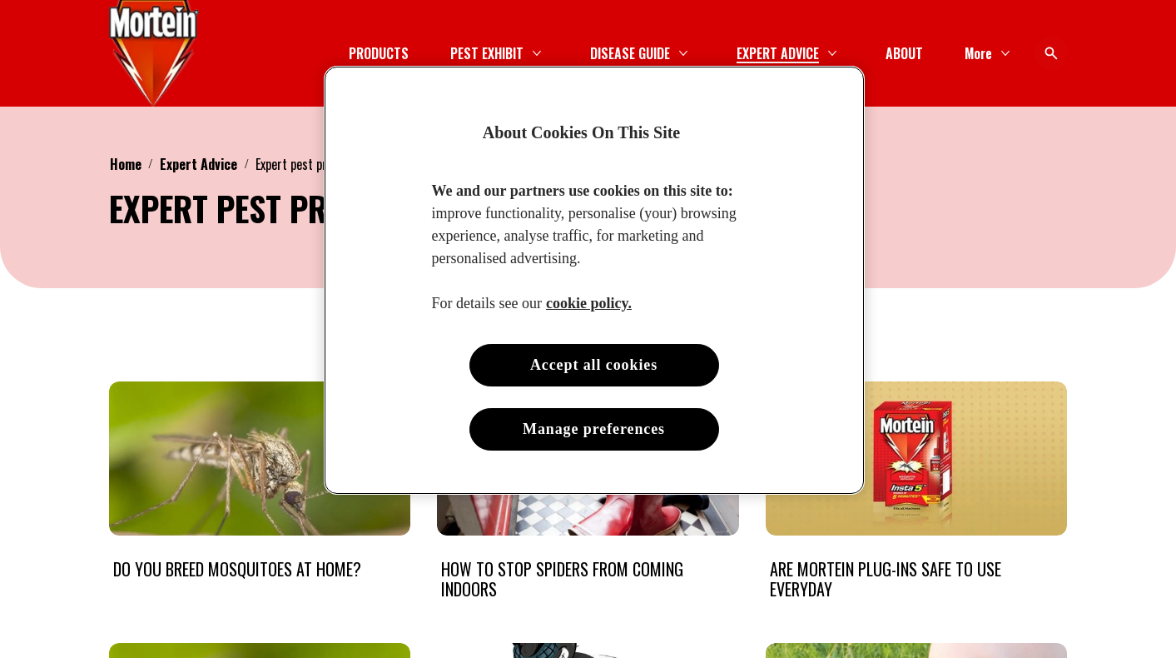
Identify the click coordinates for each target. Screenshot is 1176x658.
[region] (594, 280)
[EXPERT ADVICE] (778, 53)
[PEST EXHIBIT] (486, 53)
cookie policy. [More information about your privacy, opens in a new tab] (589, 303)
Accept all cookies (593, 364)
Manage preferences (594, 429)
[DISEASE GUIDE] (630, 53)
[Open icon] (1051, 53)
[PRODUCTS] (378, 53)
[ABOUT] (904, 53)
